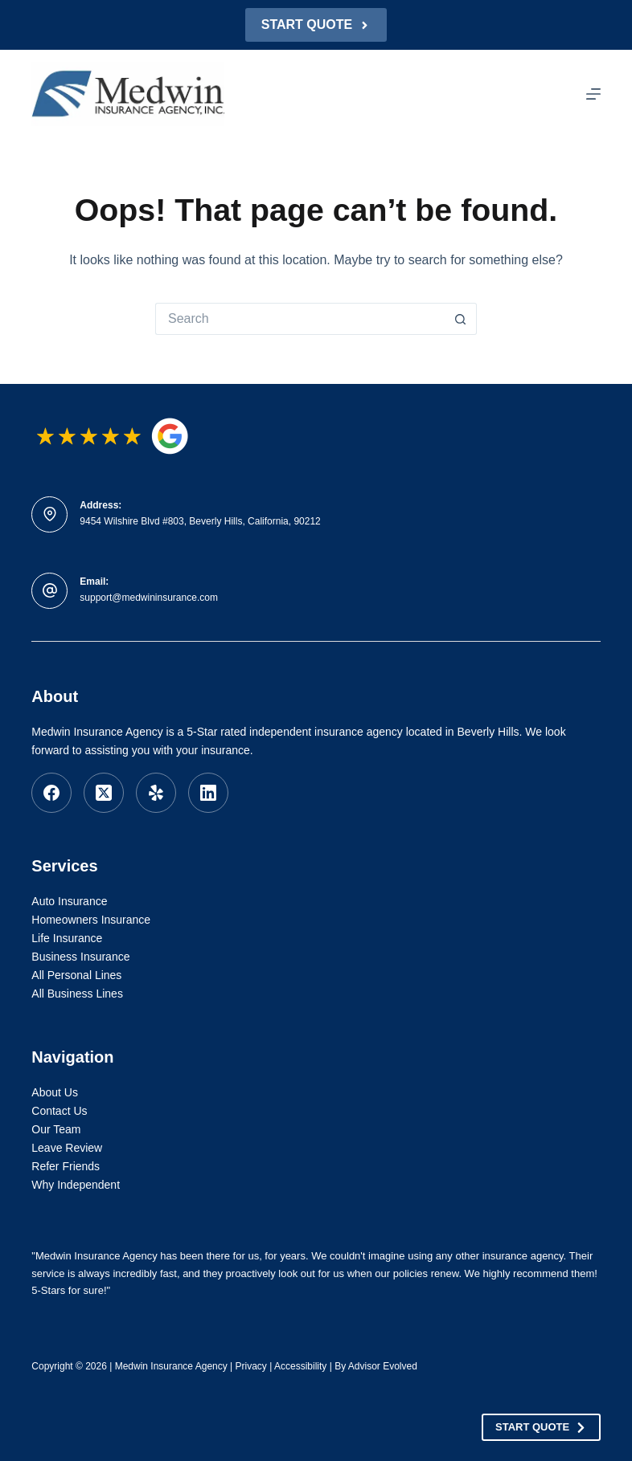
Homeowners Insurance (90, 919)
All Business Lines (77, 993)
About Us (54, 1092)
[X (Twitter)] (104, 793)
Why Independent (75, 1184)
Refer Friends (65, 1166)
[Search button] (461, 319)
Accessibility (300, 1366)
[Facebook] (51, 793)
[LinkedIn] (208, 793)
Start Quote (316, 24)
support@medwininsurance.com (149, 597)
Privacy (251, 1366)
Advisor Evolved (382, 1366)
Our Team (55, 1129)
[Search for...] (300, 319)
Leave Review (66, 1147)
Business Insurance (80, 956)
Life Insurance (66, 938)
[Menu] (593, 94)
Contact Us (59, 1110)
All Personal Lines (76, 975)
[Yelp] (156, 793)
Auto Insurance (69, 901)
